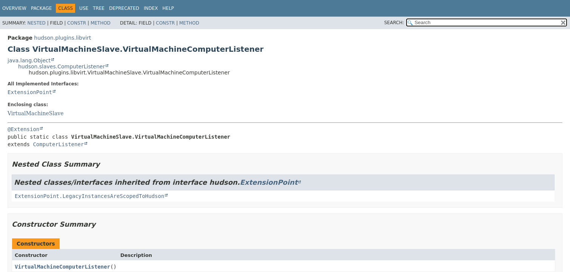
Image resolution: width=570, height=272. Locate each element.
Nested (36, 23)
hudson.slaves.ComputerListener (61, 66)
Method (101, 23)
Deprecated (124, 8)
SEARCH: (394, 22)
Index (151, 8)
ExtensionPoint (30, 92)
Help (168, 8)
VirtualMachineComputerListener (62, 267)
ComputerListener (58, 144)
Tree (99, 8)
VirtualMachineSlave (35, 113)
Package (41, 8)
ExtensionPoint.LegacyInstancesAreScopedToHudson (89, 196)
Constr (76, 23)
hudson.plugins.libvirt (62, 38)
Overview (14, 8)
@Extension (23, 129)
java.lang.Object (29, 60)
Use (83, 8)
